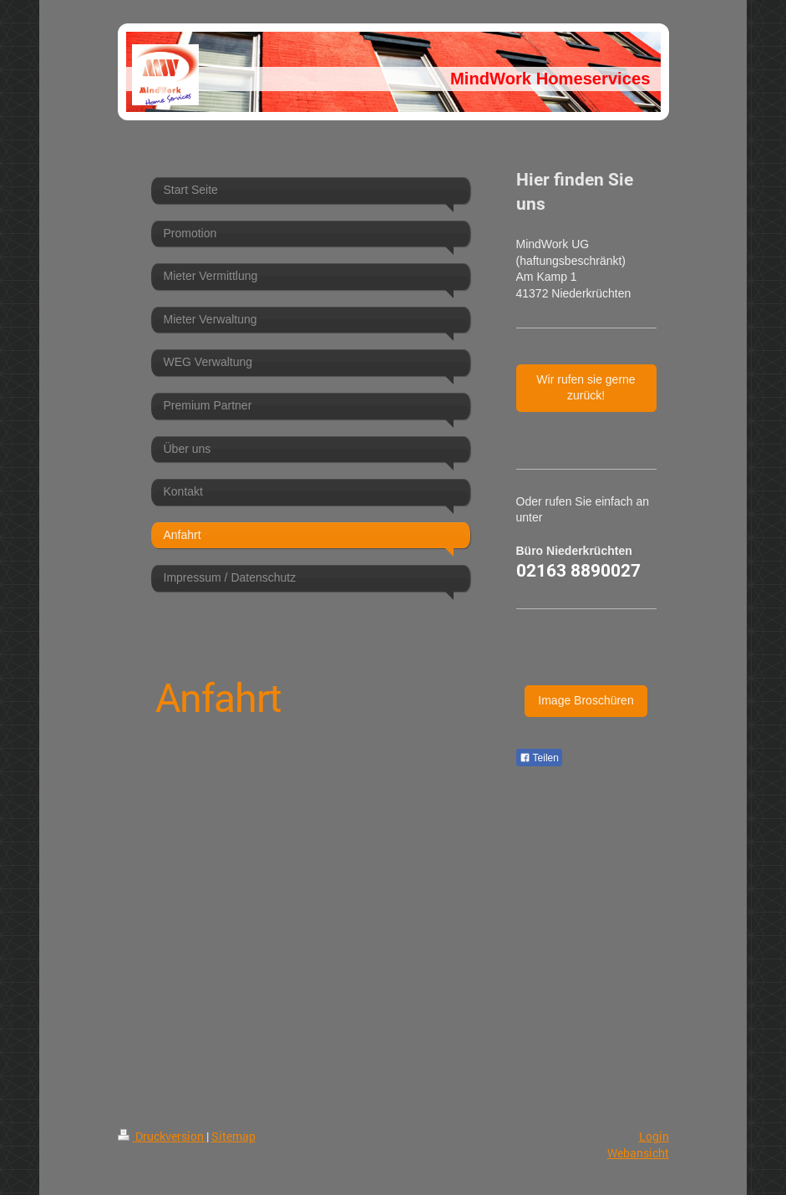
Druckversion (162, 1136)
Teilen (539, 758)
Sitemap (233, 1136)
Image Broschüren (585, 700)
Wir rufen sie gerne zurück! (585, 388)
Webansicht (638, 1153)
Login (654, 1136)
